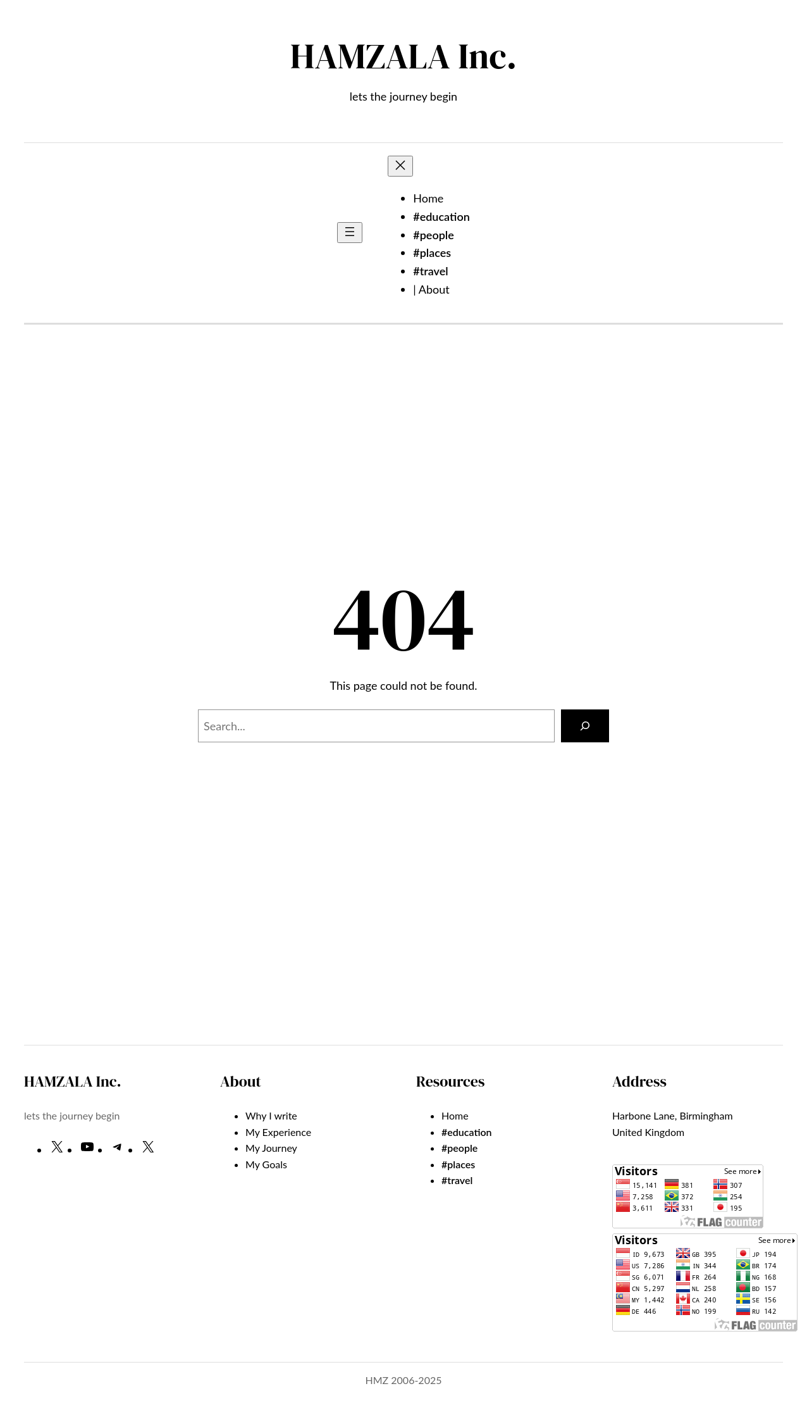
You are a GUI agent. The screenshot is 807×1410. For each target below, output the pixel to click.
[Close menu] (400, 166)
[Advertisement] (403, 460)
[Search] (585, 725)
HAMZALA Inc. (403, 56)
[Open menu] (349, 232)
